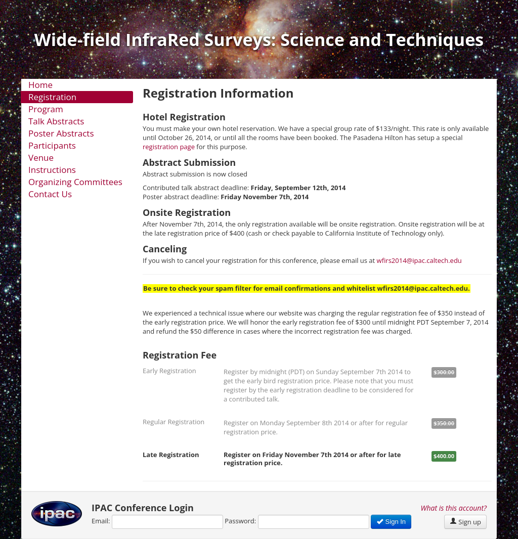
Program (45, 109)
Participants (52, 145)
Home (40, 85)
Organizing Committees (75, 182)
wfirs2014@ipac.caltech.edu (419, 260)
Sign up (465, 521)
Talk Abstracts (56, 121)
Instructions (52, 169)
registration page (169, 146)
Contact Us (50, 194)
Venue (41, 157)
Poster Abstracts (61, 133)
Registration (52, 97)
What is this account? (454, 508)
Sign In (391, 521)
